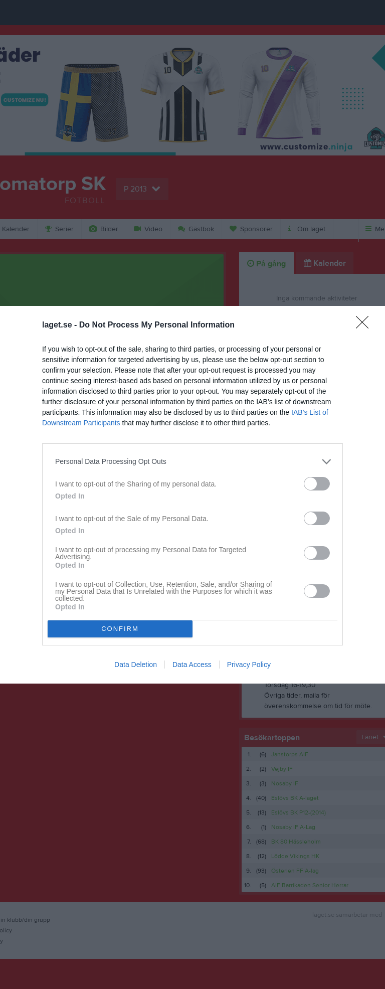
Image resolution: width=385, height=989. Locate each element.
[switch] (317, 483)
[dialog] (192, 495)
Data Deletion (135, 665)
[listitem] (192, 461)
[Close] (365, 325)
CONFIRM (120, 628)
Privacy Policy (249, 665)
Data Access (192, 665)
